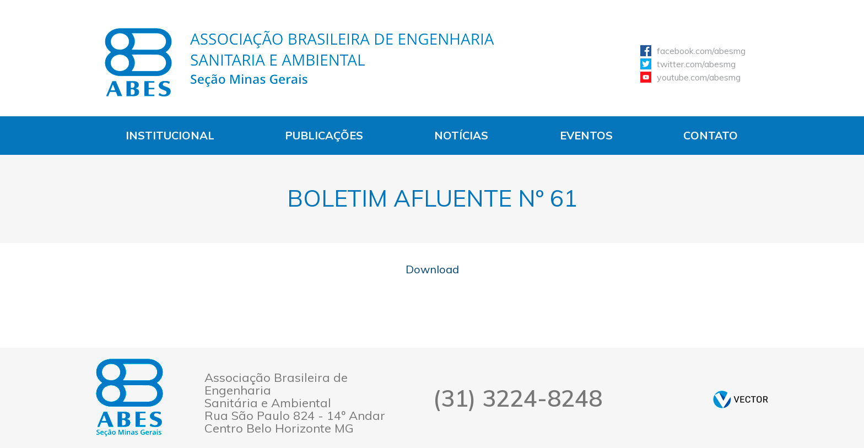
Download (432, 269)
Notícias (461, 135)
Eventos (586, 135)
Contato (710, 135)
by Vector (740, 399)
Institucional (170, 135)
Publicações (324, 135)
